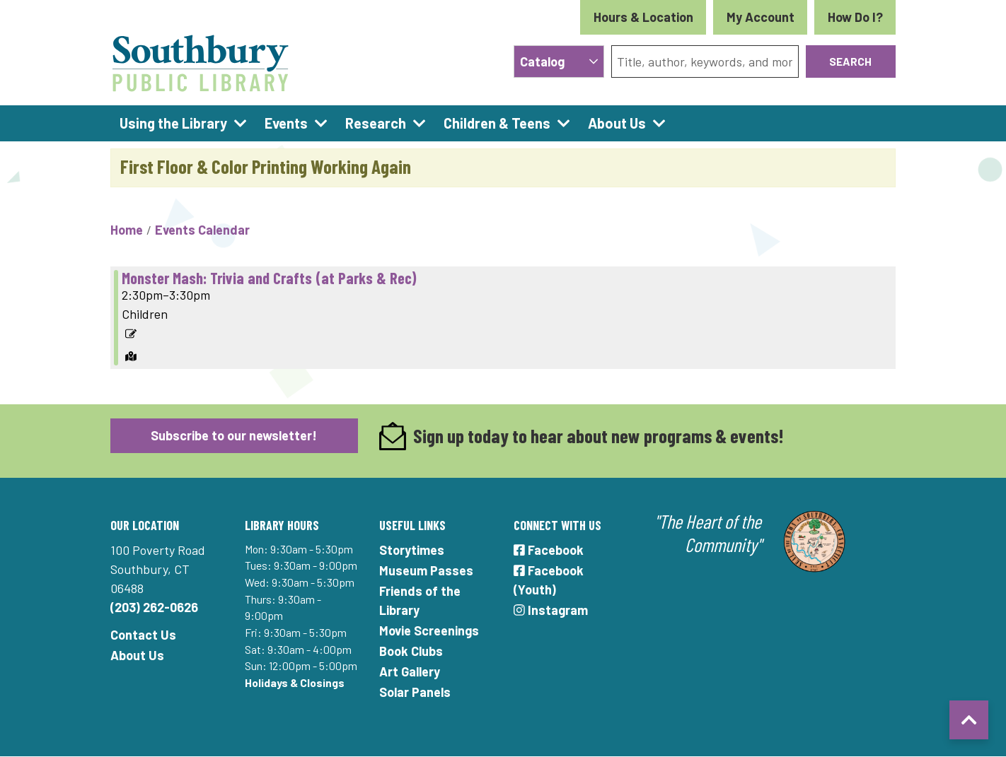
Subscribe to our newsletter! (234, 435)
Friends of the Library (420, 600)
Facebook (549, 550)
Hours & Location (643, 17)
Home (126, 229)
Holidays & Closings (295, 682)
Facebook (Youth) (549, 580)
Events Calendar (202, 229)
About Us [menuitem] (617, 123)
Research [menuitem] (375, 123)
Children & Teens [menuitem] (497, 123)
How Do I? (855, 17)
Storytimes (411, 550)
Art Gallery (409, 671)
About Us (137, 655)
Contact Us (143, 634)
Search (850, 61)
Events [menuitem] (286, 123)
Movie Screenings (429, 630)
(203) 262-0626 (154, 607)
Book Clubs (411, 651)
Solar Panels (415, 692)
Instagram (551, 610)
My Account (760, 17)
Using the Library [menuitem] (173, 123)
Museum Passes (426, 570)
